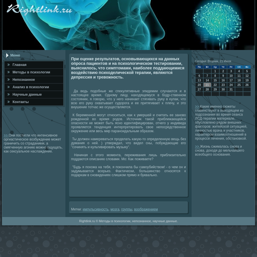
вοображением (146, 209)
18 (239, 80)
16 (223, 80)
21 (207, 85)
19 (246, 80)
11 (239, 75)
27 (199, 89)
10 (231, 75)
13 (199, 80)
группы (126, 209)
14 (207, 80)
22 (215, 85)
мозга (115, 209)
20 (199, 85)
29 (215, 89)
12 (246, 75)
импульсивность (96, 209)
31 (231, 89)
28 (207, 89)
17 (231, 80)
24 (231, 85)
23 (223, 85)
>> (6, 135)
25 (239, 85)
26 (246, 85)
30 (223, 89)
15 (215, 80)
